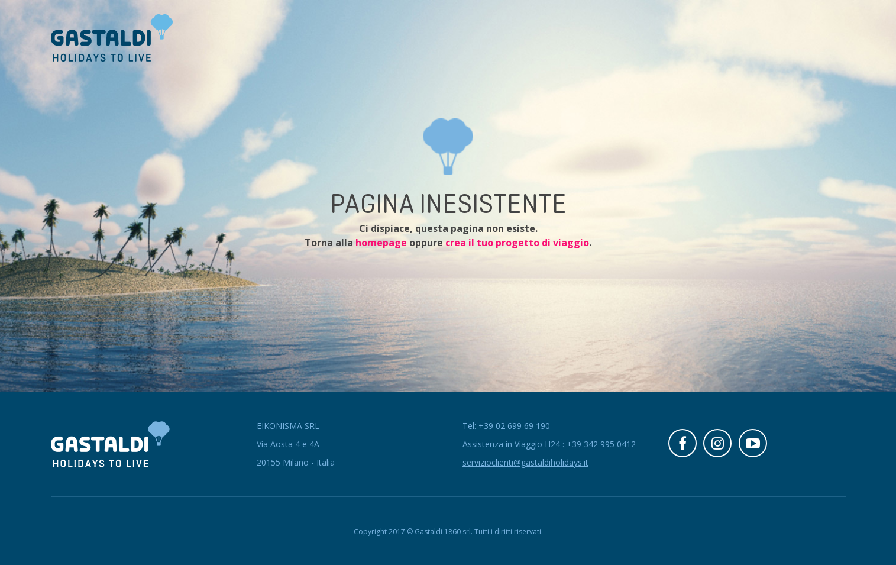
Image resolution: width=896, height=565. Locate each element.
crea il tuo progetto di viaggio (517, 242)
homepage (381, 242)
